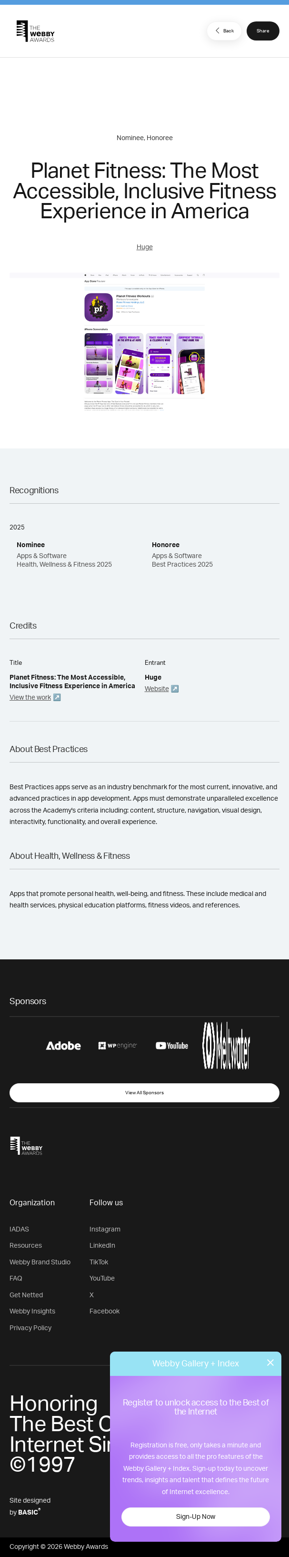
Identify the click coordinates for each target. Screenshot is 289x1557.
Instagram (105, 1229)
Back (223, 30)
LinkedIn (102, 1245)
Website (157, 689)
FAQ (16, 1278)
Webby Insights (32, 1311)
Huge (145, 247)
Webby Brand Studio (40, 1262)
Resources (26, 1245)
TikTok (99, 1262)
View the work (30, 697)
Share (263, 31)
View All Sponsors (144, 1092)
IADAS (19, 1229)
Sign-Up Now (195, 1517)
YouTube (102, 1278)
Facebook (105, 1311)
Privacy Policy (30, 1328)
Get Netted (26, 1295)
